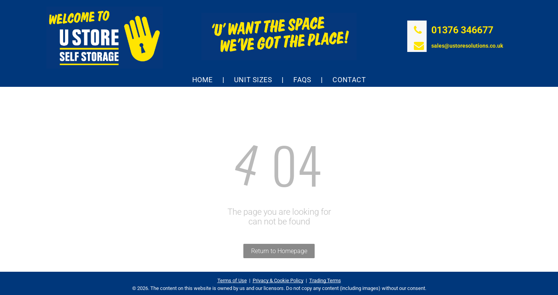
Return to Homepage (279, 251)
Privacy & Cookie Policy (278, 280)
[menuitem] (203, 80)
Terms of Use (232, 280)
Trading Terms (325, 280)
